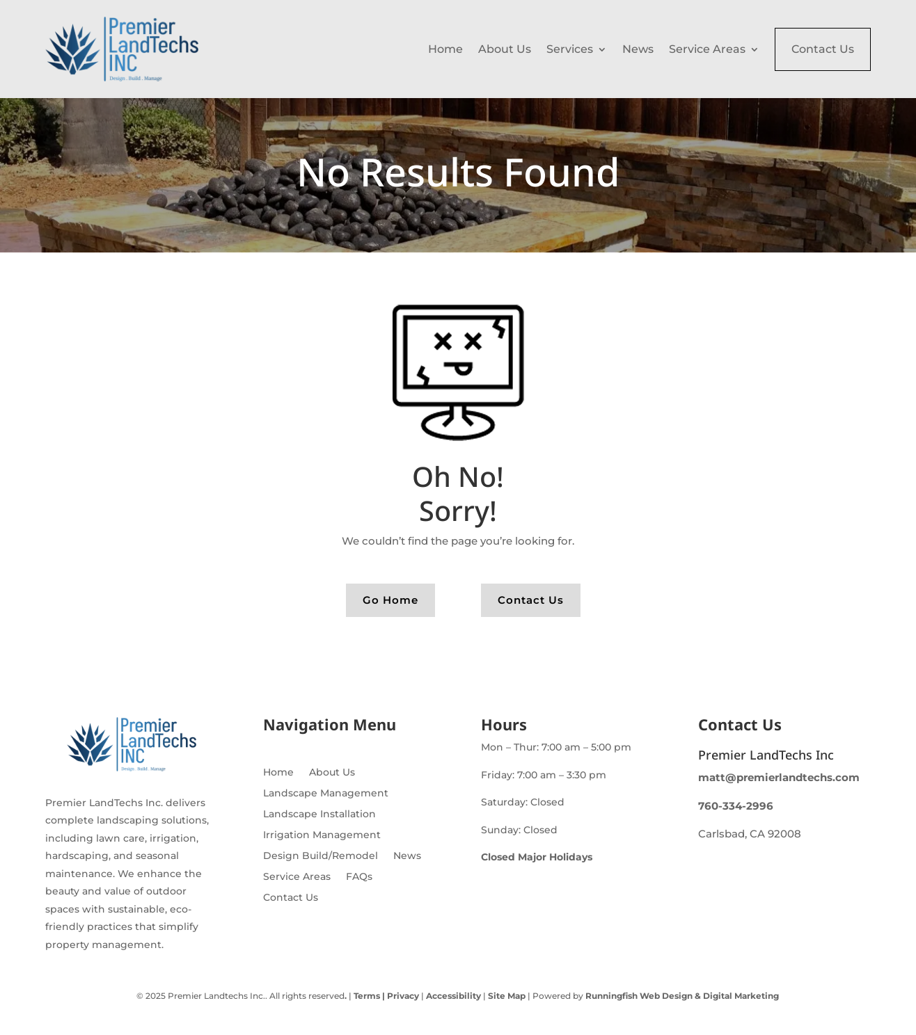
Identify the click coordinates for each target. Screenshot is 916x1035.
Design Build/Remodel (320, 856)
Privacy (402, 995)
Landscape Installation (319, 814)
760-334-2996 (735, 805)
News (638, 49)
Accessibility (453, 995)
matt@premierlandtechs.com (779, 777)
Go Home (390, 600)
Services (569, 49)
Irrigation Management (322, 835)
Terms (367, 995)
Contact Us (822, 49)
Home (445, 49)
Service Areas (707, 49)
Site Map (507, 995)
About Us (504, 49)
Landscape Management (325, 793)
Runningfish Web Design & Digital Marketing (682, 995)
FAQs (359, 877)
